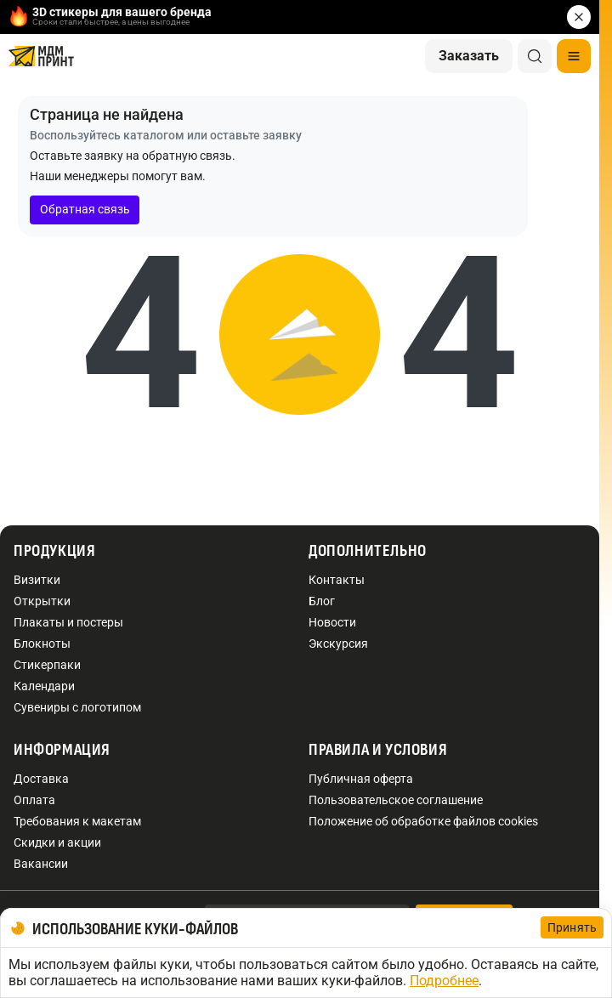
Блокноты (42, 643)
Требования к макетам (77, 821)
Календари (44, 686)
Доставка (41, 778)
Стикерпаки (47, 665)
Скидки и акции (57, 842)
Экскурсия (338, 643)
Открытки (42, 601)
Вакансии (41, 863)
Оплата (34, 800)
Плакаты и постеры (68, 622)
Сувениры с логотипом (77, 707)
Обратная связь (85, 209)
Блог (322, 601)
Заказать (469, 56)
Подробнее (444, 980)
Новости (332, 622)
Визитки (37, 580)
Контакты (337, 580)
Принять (572, 927)
